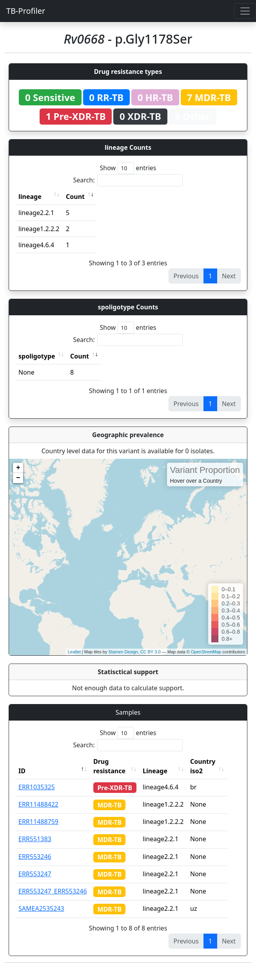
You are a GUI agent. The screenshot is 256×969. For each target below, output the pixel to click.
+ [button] (18, 468)
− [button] (18, 478)
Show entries (128, 168)
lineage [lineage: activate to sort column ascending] (30, 196)
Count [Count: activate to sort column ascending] (75, 196)
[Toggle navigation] (245, 11)
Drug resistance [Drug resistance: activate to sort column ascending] (109, 766)
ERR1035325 (36, 787)
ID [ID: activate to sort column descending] (21, 771)
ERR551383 (34, 839)
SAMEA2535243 (41, 908)
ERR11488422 (38, 804)
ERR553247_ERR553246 (52, 891)
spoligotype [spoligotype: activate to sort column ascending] (36, 356)
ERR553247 (34, 874)
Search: (128, 180)
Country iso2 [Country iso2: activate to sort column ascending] (210, 766)
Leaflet (74, 651)
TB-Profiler (25, 11)
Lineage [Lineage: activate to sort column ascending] (162, 771)
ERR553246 (34, 856)
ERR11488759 (38, 821)
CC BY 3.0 (150, 651)
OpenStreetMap (206, 651)
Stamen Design (123, 651)
